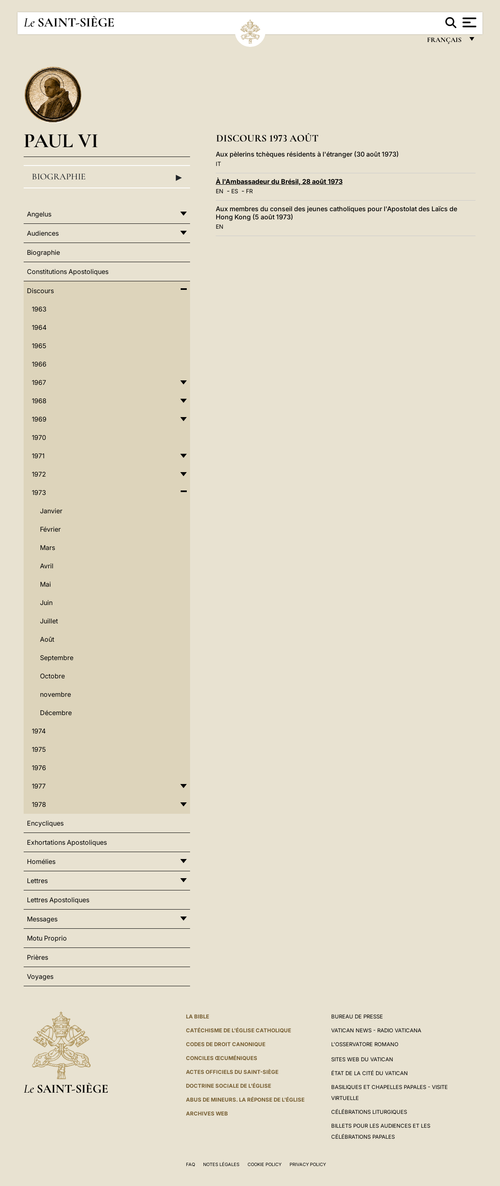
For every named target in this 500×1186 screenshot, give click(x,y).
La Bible (197, 1016)
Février (50, 529)
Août (47, 639)
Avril (46, 566)
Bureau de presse (357, 1016)
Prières (37, 957)
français (445, 41)
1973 (39, 492)
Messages (42, 919)
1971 (38, 456)
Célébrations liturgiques (369, 1112)
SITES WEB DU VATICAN (362, 1059)
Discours (40, 291)
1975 (39, 749)
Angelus (39, 214)
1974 (39, 731)
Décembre (56, 713)
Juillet (49, 621)
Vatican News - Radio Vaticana (376, 1030)
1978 (39, 804)
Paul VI (61, 140)
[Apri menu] (468, 22)
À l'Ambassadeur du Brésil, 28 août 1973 (279, 181)
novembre (55, 694)
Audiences (43, 233)
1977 (39, 786)
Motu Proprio (47, 938)
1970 (39, 437)
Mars (47, 547)
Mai (45, 584)
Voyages (40, 976)
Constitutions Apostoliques (67, 271)
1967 (39, 382)
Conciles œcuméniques (221, 1058)
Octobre (52, 676)
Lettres (37, 881)
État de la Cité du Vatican (369, 1073)
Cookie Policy (264, 1164)
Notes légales (221, 1164)
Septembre (56, 658)
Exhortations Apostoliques (67, 842)
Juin (46, 603)
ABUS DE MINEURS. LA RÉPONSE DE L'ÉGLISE (245, 1099)
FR (249, 191)
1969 (39, 419)
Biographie (107, 177)
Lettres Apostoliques (58, 900)
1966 (39, 364)
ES (234, 191)
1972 (39, 474)
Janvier (51, 511)
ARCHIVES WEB (207, 1113)
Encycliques (45, 823)
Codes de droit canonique (225, 1044)
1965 (39, 346)
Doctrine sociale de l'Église (228, 1085)
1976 (39, 768)
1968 (39, 401)
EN (219, 191)
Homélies (41, 861)
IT (218, 163)
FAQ (190, 1164)
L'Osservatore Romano (364, 1044)
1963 (39, 309)
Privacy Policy (308, 1164)
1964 (39, 327)
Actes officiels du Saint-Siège (232, 1072)
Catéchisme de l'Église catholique (238, 1030)
